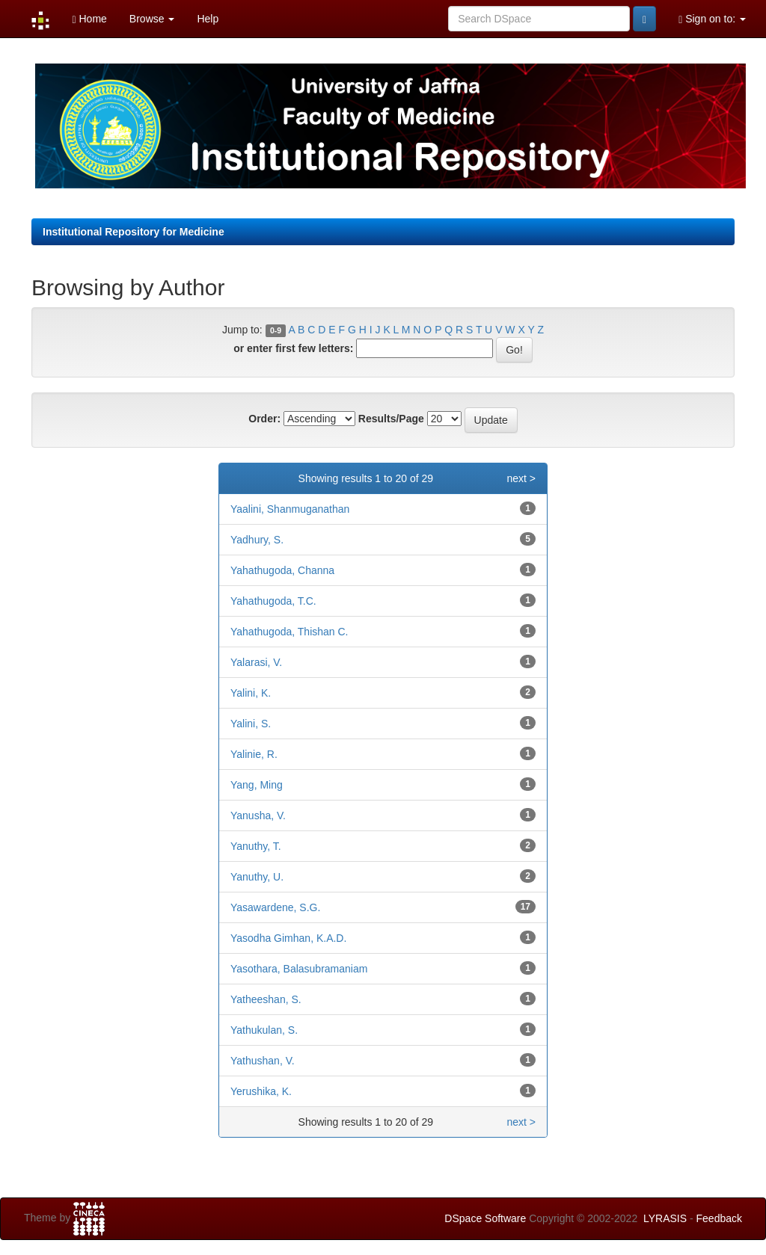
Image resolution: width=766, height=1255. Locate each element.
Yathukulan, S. (264, 1030)
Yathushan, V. (262, 1061)
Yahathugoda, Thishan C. (289, 632)
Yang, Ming (256, 785)
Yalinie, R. (254, 754)
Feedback (719, 1218)
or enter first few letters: (293, 348)
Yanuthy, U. (257, 877)
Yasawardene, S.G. (275, 907)
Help (207, 19)
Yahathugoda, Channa (282, 570)
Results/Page (391, 419)
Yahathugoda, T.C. (273, 601)
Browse (152, 19)
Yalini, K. (250, 693)
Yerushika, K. (261, 1091)
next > (521, 478)
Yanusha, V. (258, 815)
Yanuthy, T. (255, 846)
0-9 (275, 330)
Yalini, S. (250, 724)
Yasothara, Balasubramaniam (298, 969)
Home (89, 19)
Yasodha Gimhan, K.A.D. (288, 938)
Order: (264, 419)
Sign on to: (712, 19)
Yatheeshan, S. (265, 999)
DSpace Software (485, 1218)
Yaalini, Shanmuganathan (289, 509)
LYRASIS (665, 1218)
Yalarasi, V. (256, 662)
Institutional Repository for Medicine (133, 232)
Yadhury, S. (257, 540)
